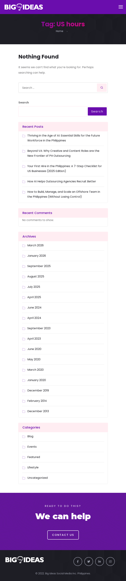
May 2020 (33, 359)
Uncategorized (37, 478)
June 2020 (34, 349)
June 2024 (34, 308)
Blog (30, 436)
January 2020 (36, 380)
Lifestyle (33, 467)
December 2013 (38, 411)
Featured (33, 457)
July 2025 (33, 287)
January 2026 (36, 256)
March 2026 (35, 245)
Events (32, 447)
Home (59, 31)
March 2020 (35, 370)
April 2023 (34, 339)
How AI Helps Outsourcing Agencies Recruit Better (61, 181)
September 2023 (38, 328)
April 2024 (34, 318)
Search (23, 102)
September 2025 (39, 266)
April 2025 (34, 297)
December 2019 (38, 390)
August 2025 (35, 276)
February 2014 (37, 401)
